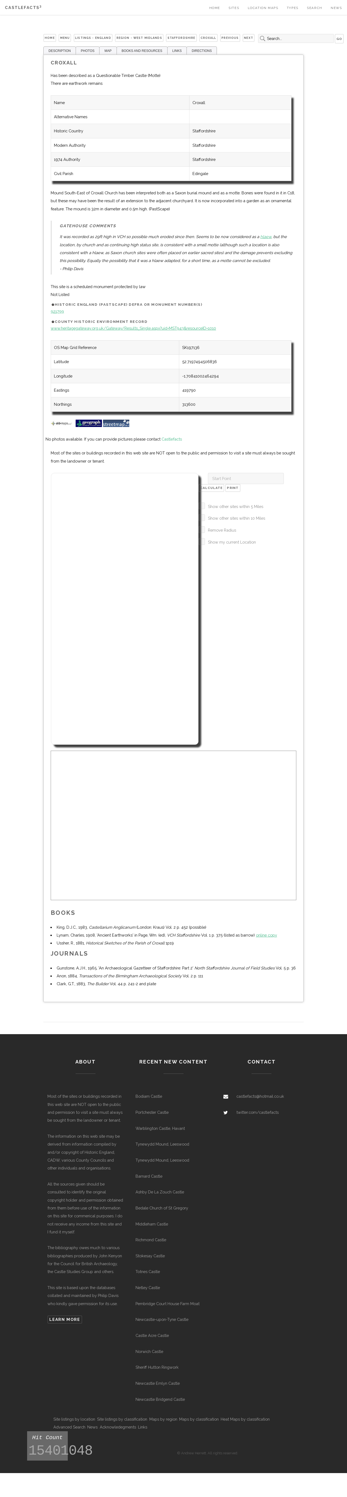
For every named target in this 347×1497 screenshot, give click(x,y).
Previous (230, 37)
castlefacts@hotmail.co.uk (260, 1096)
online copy (266, 935)
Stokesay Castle (150, 1255)
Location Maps (263, 8)
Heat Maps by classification (245, 1419)
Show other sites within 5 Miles (235, 506)
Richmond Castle (151, 1239)
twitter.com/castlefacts (257, 1112)
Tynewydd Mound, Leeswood (162, 1144)
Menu (65, 37)
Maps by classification (199, 1419)
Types (292, 8)
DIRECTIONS (202, 51)
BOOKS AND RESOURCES (142, 51)
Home (214, 8)
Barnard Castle (149, 1176)
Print (233, 488)
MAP (107, 51)
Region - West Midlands (139, 37)
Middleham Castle (152, 1224)
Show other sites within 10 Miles (236, 518)
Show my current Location (232, 542)
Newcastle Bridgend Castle (160, 1399)
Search (314, 8)
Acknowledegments (118, 1427)
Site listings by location (74, 1419)
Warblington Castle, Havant (160, 1128)
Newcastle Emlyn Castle (158, 1383)
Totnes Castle (148, 1271)
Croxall (208, 37)
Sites (234, 8)
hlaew (265, 236)
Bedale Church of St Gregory (162, 1208)
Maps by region (163, 1419)
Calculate (211, 488)
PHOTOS (87, 51)
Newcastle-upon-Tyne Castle (162, 1319)
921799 (57, 311)
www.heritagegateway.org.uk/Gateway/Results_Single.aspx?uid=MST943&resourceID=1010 (133, 328)
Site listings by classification (122, 1419)
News (336, 8)
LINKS (177, 51)
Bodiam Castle (149, 1096)
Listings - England (93, 37)
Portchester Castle (152, 1112)
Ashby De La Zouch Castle (160, 1192)
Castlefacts (23, 7)
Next (248, 37)
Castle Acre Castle (152, 1335)
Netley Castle (148, 1287)
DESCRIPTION (60, 51)
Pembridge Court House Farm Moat (168, 1303)
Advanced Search (69, 1427)
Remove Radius (222, 530)
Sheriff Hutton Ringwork (157, 1367)
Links (142, 1427)
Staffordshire (181, 37)
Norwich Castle (149, 1351)
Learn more (64, 1319)
